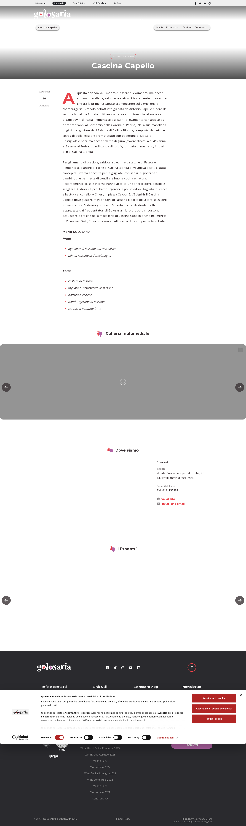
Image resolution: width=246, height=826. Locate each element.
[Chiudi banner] (241, 777)
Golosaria (59, 3)
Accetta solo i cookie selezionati (214, 790)
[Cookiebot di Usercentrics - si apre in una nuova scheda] (20, 820)
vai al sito (168, 499)
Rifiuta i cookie (214, 801)
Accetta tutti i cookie (214, 780)
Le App (117, 3)
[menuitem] (100, 698)
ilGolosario (40, 3)
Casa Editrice (79, 3)
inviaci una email (173, 504)
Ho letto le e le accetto (191, 736)
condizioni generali (194, 734)
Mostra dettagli (165, 819)
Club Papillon (99, 3)
